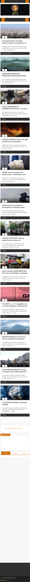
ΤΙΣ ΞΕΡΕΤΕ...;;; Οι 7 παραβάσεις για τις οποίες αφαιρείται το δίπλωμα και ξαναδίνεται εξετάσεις (14, 306)
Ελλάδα (4, 86)
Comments (15, 453)
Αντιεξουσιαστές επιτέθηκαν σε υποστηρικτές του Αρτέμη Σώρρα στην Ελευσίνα (13, 207)
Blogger (7, 580)
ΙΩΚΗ (2, 577)
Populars (6, 453)
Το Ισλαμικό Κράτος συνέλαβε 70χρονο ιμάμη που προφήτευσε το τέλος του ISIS (14, 43)
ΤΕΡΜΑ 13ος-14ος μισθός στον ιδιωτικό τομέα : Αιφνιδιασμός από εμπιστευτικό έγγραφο (14, 174)
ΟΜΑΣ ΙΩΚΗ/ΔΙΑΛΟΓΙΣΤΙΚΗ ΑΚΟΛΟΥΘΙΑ (13, 428)
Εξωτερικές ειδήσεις (7, 53)
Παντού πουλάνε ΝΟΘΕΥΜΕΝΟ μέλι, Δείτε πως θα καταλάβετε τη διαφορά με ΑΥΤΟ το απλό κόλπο (14, 273)
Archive (24, 453)
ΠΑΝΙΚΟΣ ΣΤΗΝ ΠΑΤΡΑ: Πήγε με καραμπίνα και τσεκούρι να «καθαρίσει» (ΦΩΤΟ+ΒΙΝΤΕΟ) (13, 240)
